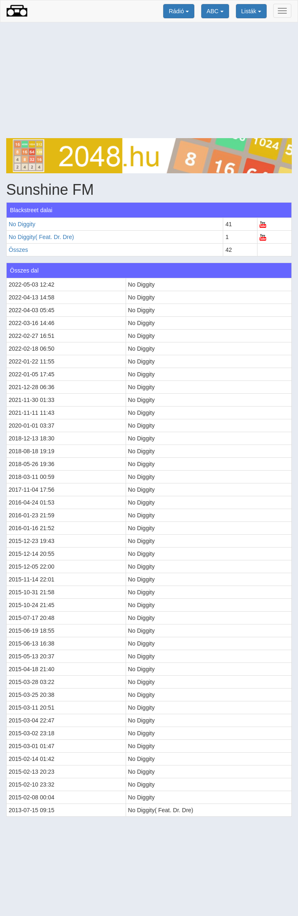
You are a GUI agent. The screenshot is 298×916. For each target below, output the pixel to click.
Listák (251, 11)
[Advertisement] (149, 80)
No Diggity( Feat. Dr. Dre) (41, 237)
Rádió (178, 11)
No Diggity (22, 224)
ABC (215, 11)
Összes (18, 249)
